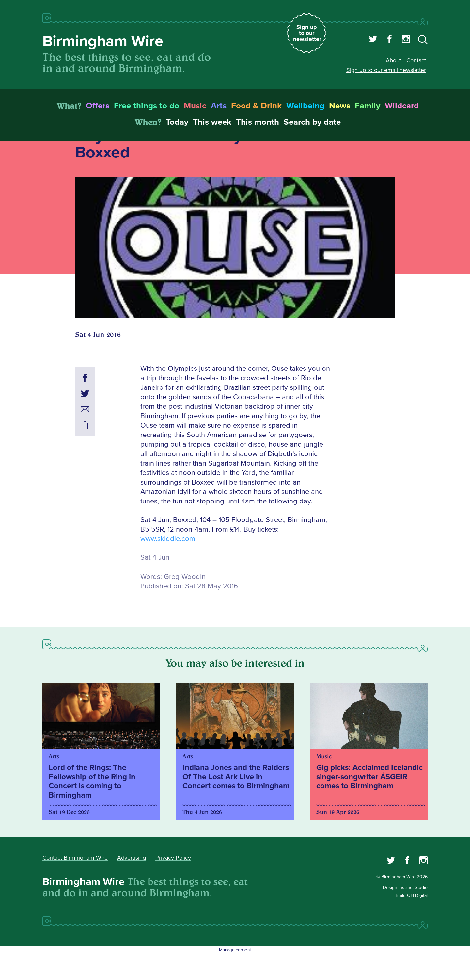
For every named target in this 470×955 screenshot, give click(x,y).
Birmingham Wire (102, 41)
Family (367, 106)
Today (177, 122)
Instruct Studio (413, 887)
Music (195, 106)
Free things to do (146, 106)
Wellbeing (305, 106)
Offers (97, 106)
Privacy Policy (173, 857)
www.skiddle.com (167, 539)
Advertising (131, 857)
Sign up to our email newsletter (386, 70)
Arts (219, 106)
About (393, 60)
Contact (416, 60)
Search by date (312, 122)
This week (212, 122)
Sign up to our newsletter (307, 33)
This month (257, 122)
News (339, 106)
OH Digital (417, 895)
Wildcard (402, 106)
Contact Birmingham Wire (75, 857)
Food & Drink (256, 106)
